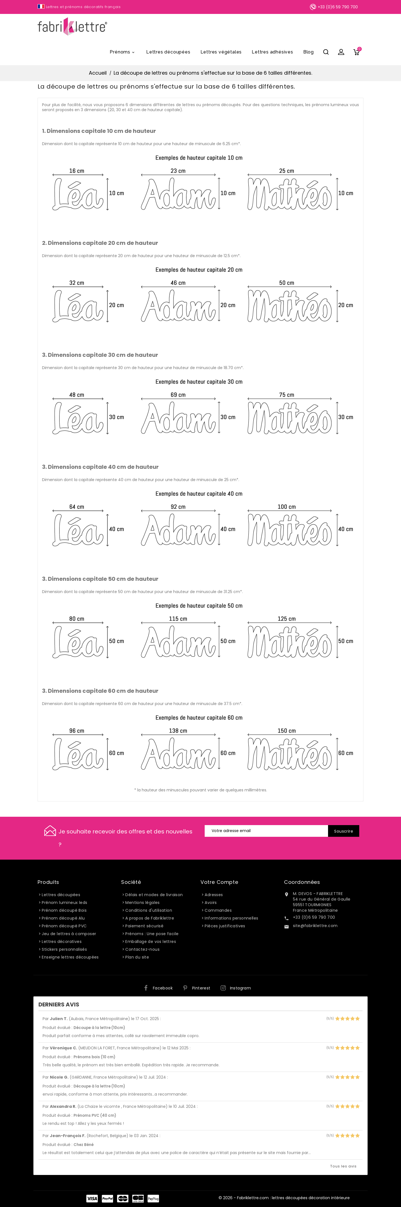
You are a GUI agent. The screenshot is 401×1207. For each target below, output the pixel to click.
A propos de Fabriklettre (149, 918)
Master (122, 1199)
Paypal (107, 1199)
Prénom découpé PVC (64, 926)
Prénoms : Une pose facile (152, 934)
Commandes (218, 910)
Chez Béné (84, 1144)
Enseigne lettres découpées (70, 957)
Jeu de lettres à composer (69, 934)
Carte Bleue (138, 1199)
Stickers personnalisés (64, 949)
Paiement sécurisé (144, 926)
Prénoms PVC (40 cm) (95, 1115)
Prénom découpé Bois (64, 910)
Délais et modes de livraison (154, 895)
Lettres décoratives (62, 941)
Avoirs (211, 902)
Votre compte (219, 882)
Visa (92, 1199)
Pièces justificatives (225, 926)
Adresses (214, 895)
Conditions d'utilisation (148, 910)
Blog (308, 52)
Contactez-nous (142, 949)
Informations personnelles (231, 918)
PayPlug (153, 1199)
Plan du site (137, 957)
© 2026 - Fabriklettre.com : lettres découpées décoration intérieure (284, 1198)
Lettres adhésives (272, 52)
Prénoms (123, 52)
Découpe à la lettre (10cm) (99, 1027)
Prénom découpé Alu (63, 918)
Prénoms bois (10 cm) (94, 1057)
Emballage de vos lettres (150, 941)
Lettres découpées (168, 52)
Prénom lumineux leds (64, 902)
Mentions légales (142, 902)
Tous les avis (343, 1166)
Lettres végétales (221, 52)
